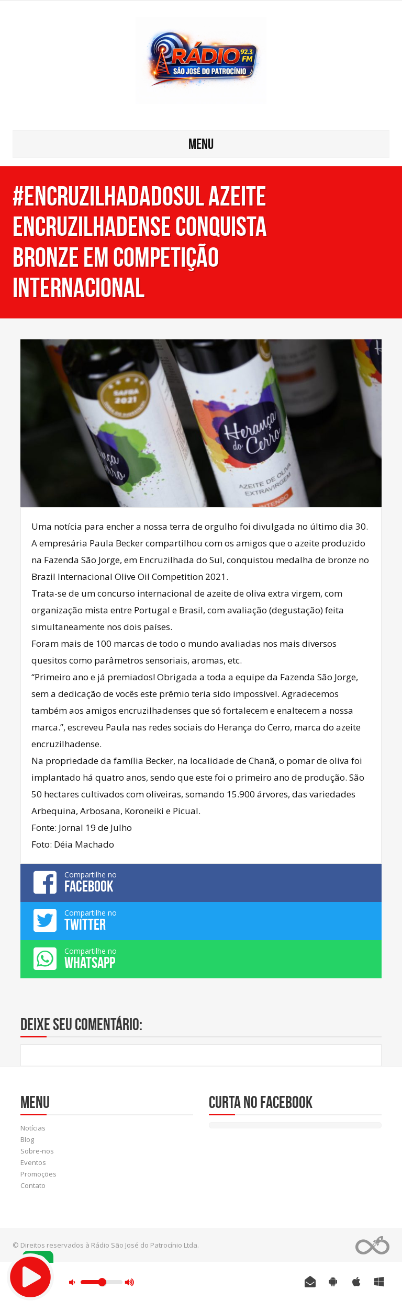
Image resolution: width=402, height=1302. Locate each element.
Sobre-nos (37, 1151)
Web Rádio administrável (372, 1245)
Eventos (33, 1162)
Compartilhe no (201, 882)
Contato (33, 1185)
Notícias (33, 1128)
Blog (27, 1139)
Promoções (38, 1174)
